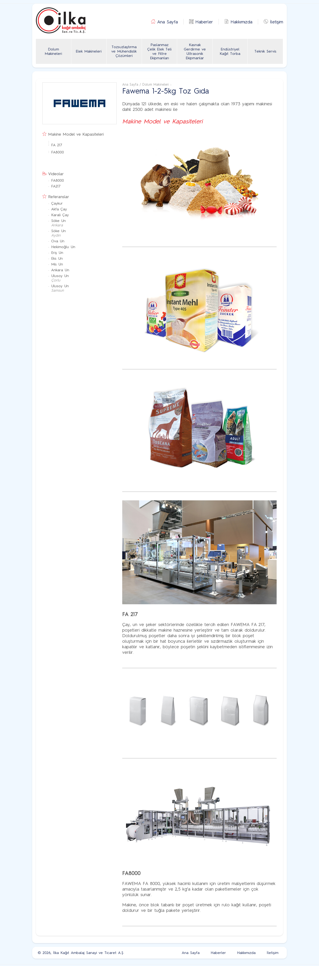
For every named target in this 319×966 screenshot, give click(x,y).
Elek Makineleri (89, 51)
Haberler (204, 22)
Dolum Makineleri (53, 51)
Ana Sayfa (167, 22)
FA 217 (56, 145)
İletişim (276, 22)
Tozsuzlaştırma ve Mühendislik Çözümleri (124, 51)
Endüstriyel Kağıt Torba (230, 51)
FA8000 (57, 152)
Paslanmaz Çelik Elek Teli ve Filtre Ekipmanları (159, 51)
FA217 (55, 186)
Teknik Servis (265, 51)
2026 (47, 952)
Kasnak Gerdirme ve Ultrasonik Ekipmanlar (195, 51)
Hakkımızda (241, 22)
